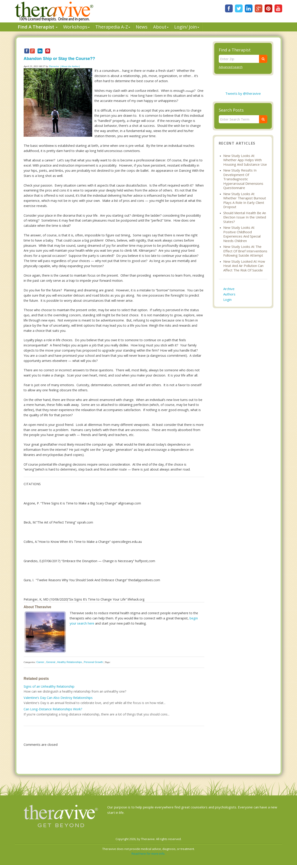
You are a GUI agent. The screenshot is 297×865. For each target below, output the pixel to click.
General (50, 662)
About (161, 27)
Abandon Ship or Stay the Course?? (59, 58)
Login (227, 299)
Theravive (54, 66)
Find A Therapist (38, 27)
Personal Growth (93, 662)
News (141, 27)
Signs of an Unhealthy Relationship (49, 686)
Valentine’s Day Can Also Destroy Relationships (58, 698)
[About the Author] (70, 66)
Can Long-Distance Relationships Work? (53, 709)
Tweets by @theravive (243, 93)
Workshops (76, 27)
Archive (228, 288)
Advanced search (231, 67)
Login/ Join (186, 27)
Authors (229, 294)
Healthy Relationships (69, 662)
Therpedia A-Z (112, 27)
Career (40, 662)
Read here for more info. (148, 854)
